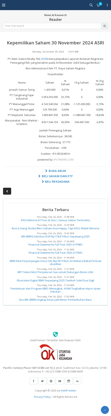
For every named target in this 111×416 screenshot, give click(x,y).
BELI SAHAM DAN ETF (55, 176)
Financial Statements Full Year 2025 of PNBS (55, 244)
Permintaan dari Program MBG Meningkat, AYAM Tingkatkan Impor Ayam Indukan (56, 290)
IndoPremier (68, 390)
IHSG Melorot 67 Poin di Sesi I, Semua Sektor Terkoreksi (55, 220)
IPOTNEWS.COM (63, 159)
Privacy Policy (42, 397)
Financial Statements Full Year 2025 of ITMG (55, 252)
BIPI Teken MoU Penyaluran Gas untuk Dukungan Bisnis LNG (55, 272)
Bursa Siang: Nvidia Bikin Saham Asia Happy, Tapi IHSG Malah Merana (55, 228)
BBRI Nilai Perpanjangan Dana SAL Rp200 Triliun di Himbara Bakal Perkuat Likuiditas (55, 262)
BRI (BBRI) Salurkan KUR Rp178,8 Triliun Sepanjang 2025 (55, 236)
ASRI (44, 59)
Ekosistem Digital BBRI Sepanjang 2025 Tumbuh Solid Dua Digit (55, 280)
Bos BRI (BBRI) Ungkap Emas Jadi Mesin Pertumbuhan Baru (55, 299)
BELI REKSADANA (55, 181)
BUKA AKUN (55, 171)
